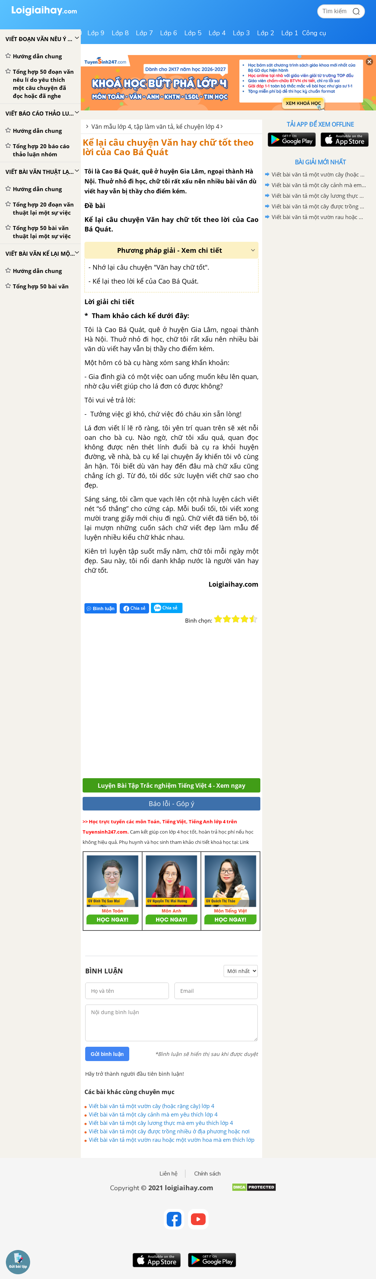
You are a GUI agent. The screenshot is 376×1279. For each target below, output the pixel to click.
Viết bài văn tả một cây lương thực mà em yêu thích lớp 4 (161, 1122)
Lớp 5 (193, 33)
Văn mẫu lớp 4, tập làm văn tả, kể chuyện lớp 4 (155, 127)
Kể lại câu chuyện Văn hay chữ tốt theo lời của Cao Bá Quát (168, 147)
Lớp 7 (144, 33)
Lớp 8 (120, 33)
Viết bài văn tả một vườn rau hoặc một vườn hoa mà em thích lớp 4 (171, 1139)
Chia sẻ (134, 608)
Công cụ (314, 33)
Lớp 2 (265, 33)
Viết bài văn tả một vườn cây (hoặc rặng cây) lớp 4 (151, 1105)
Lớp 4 (217, 33)
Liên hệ (168, 1174)
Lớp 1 (290, 33)
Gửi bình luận (107, 1054)
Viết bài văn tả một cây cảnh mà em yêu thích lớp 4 (153, 1114)
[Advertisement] (190, 705)
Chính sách (207, 1174)
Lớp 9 (96, 33)
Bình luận (101, 608)
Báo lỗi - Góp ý (171, 803)
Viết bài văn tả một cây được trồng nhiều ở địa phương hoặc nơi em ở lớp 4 (169, 1131)
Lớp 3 (241, 33)
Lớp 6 (168, 33)
